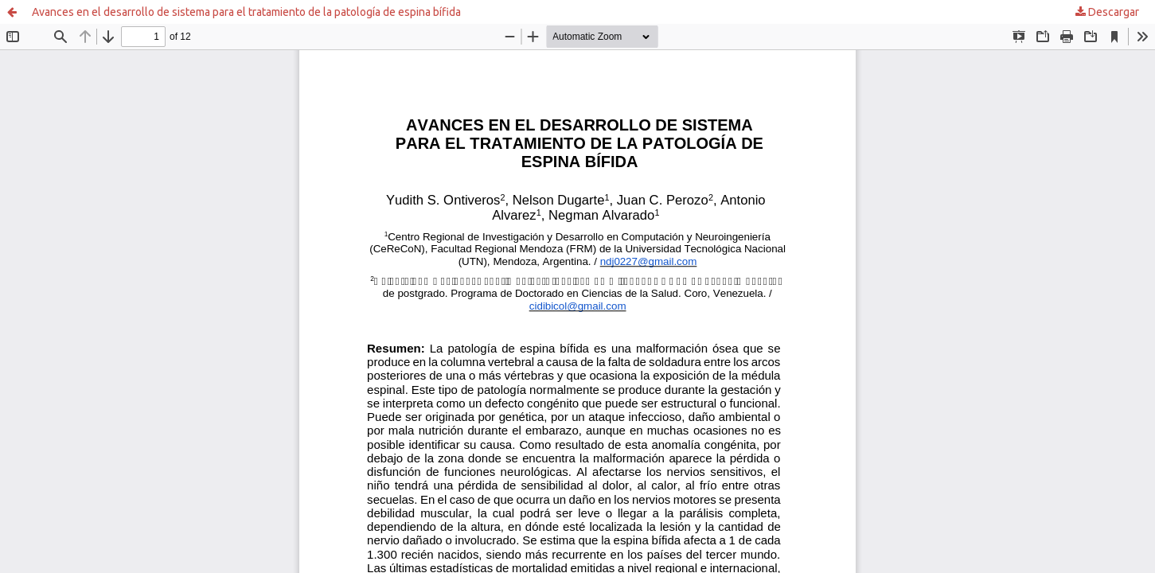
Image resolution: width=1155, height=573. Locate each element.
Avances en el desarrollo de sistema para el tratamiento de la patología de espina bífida (246, 12)
